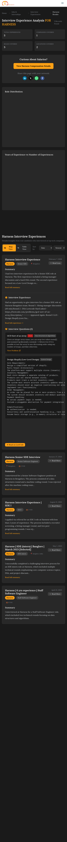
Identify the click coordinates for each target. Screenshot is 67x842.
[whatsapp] (36, 78)
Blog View (8, 248)
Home (4, 13)
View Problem (14, 350)
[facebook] (42, 78)
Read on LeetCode (15, 445)
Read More (54, 461)
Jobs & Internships (16, 13)
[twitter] (31, 78)
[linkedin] (25, 78)
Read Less (55, 263)
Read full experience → (14, 323)
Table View (22, 248)
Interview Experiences (35, 13)
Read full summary (12, 287)
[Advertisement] (27, 220)
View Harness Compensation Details (33, 66)
